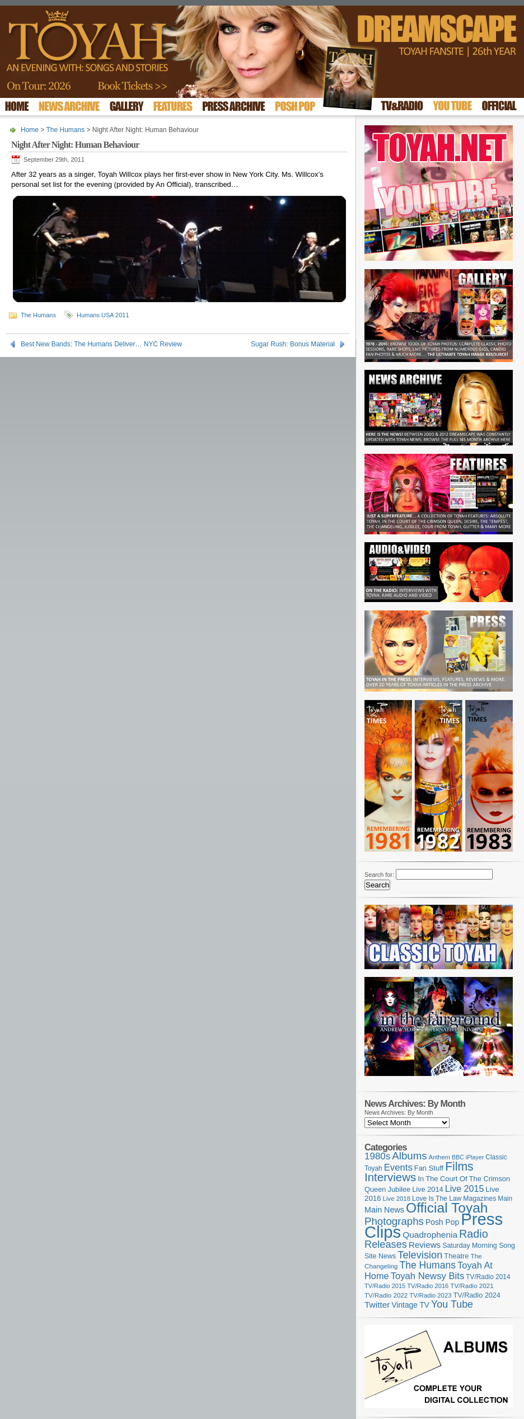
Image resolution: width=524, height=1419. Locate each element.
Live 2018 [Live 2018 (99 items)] (397, 1198)
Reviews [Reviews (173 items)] (425, 1244)
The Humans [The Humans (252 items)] (427, 1265)
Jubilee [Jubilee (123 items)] (399, 1189)
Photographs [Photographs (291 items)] (394, 1221)
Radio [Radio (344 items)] (473, 1234)
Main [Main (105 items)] (505, 1198)
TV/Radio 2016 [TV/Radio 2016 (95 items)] (427, 1285)
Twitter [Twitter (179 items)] (377, 1304)
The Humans (65, 130)
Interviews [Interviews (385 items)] (390, 1177)
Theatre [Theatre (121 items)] (456, 1256)
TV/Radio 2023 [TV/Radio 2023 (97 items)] (430, 1295)
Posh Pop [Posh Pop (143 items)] (442, 1222)
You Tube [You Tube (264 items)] (452, 1304)
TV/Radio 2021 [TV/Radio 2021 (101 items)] (471, 1285)
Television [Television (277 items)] (419, 1255)
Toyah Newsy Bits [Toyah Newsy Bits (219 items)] (428, 1276)
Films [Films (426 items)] (459, 1166)
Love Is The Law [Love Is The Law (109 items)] (436, 1198)
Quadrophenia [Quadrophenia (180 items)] (430, 1234)
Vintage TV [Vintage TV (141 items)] (410, 1305)
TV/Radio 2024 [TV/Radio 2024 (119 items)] (476, 1295)
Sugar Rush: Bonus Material (293, 344)
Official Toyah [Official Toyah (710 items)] (447, 1207)
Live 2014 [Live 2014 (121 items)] (427, 1189)
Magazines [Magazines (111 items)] (479, 1198)
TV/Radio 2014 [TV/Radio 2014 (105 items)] (488, 1277)
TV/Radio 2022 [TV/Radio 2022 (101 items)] (386, 1295)
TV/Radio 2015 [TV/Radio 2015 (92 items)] (384, 1285)
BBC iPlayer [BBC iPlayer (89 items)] (468, 1157)
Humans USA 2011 (103, 315)
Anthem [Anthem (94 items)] (439, 1157)
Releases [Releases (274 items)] (385, 1244)
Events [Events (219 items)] (398, 1167)
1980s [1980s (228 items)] (377, 1156)
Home (30, 130)
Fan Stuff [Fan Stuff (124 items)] (428, 1168)
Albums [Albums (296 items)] (409, 1156)
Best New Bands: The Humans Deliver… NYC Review (101, 344)
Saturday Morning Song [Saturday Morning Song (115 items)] (478, 1245)
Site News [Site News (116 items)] (380, 1256)
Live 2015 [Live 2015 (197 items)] (464, 1188)
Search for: (379, 874)
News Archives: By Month (398, 1112)
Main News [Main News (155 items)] (384, 1209)
